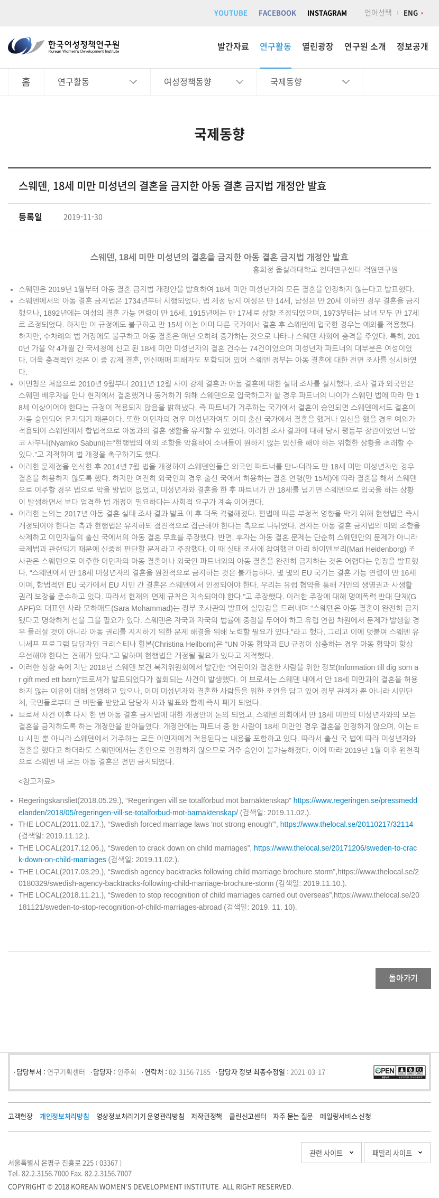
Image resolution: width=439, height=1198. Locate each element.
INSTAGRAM (327, 13)
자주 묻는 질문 (293, 1121)
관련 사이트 (271, 1158)
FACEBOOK (277, 13)
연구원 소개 (365, 46)
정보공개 (412, 46)
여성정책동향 (188, 82)
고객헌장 (20, 1121)
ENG (411, 13)
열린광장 (318, 46)
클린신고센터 (247, 1121)
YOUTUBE (231, 13)
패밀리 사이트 (370, 1158)
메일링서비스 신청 (345, 1121)
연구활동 (275, 46)
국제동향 (286, 82)
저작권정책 (206, 1121)
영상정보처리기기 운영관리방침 (140, 1121)
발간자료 (233, 46)
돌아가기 (389, 981)
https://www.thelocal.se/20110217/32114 (346, 824)
